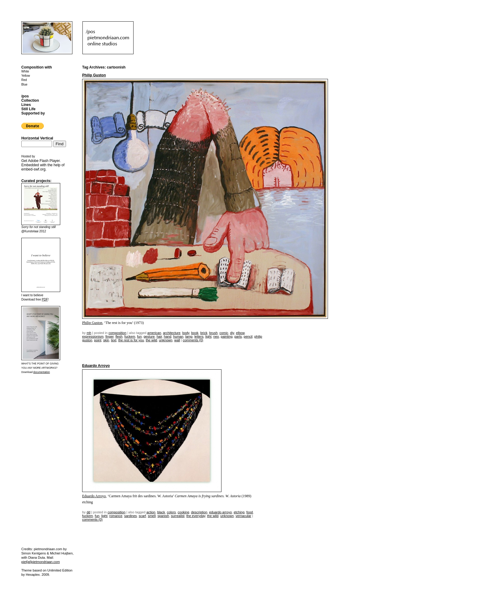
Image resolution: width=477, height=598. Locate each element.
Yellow (25, 75)
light (208, 336)
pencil (248, 336)
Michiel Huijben (61, 553)
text (114, 340)
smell (152, 516)
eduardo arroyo (220, 512)
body (185, 333)
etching (239, 512)
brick (203, 333)
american (154, 333)
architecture (171, 333)
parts (238, 336)
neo (216, 336)
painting (227, 336)
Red (24, 80)
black (161, 512)
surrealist (178, 516)
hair (159, 336)
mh (89, 333)
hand (167, 336)
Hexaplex (33, 574)
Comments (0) (193, 340)
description (199, 512)
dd (88, 512)
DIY (232, 333)
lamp (189, 336)
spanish (163, 516)
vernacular (243, 516)
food (249, 512)
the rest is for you (131, 340)
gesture (149, 336)
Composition (118, 333)
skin (106, 340)
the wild (151, 340)
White (25, 71)
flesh (118, 336)
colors (171, 512)
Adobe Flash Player (44, 161)
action (150, 512)
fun (139, 336)
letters (199, 336)
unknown (165, 340)
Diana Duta (36, 557)
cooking (183, 512)
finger (109, 336)
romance (115, 516)
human (178, 336)
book (194, 333)
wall (177, 340)
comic (223, 333)
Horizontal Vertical (37, 138)
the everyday (195, 516)
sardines (130, 516)
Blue (24, 84)
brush (213, 333)
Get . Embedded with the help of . (42, 165)
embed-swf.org (33, 169)
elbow (240, 333)
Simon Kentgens (33, 553)
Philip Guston (94, 75)
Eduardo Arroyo (96, 366)
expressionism (92, 336)
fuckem (129, 336)
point (97, 340)
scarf (142, 516)
